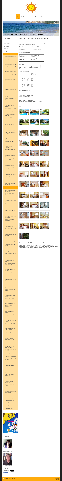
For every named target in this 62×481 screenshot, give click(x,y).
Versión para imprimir (7, 478)
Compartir (5, 472)
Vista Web (57, 479)
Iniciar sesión (57, 478)
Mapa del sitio (14, 478)
